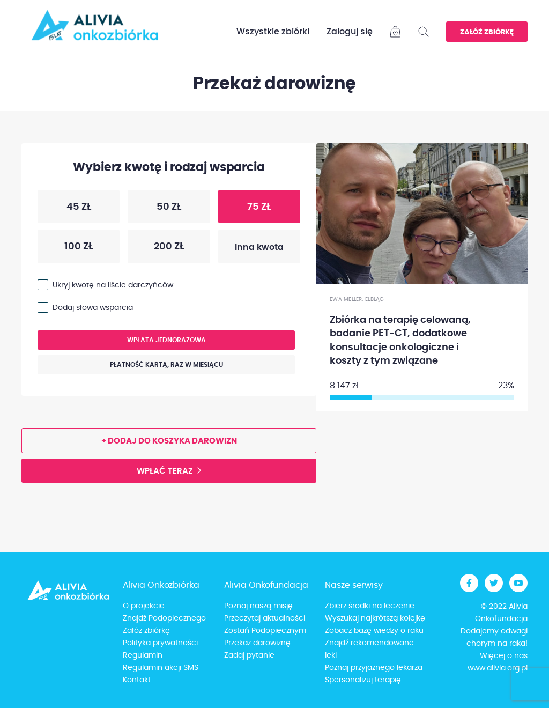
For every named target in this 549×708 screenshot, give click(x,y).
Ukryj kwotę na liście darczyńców (113, 285)
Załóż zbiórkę (487, 32)
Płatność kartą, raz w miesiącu (130, 368)
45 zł (64, 209)
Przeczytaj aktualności (264, 618)
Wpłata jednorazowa (122, 343)
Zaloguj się (350, 31)
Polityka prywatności (160, 643)
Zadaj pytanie (249, 655)
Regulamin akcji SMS (160, 668)
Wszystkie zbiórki (272, 31)
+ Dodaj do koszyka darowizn (169, 441)
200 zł (156, 249)
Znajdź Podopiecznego (164, 618)
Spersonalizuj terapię (363, 680)
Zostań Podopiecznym (265, 631)
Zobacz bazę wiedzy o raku (374, 631)
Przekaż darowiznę (257, 643)
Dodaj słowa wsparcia (93, 308)
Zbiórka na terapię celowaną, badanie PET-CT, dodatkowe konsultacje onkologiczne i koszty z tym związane (400, 340)
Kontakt (137, 680)
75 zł (244, 209)
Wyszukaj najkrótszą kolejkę (375, 618)
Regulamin (142, 655)
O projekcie (144, 606)
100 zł (65, 249)
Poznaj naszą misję (258, 606)
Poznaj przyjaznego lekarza (373, 668)
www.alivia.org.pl (498, 668)
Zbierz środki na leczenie (369, 606)
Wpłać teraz (165, 471)
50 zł (154, 209)
